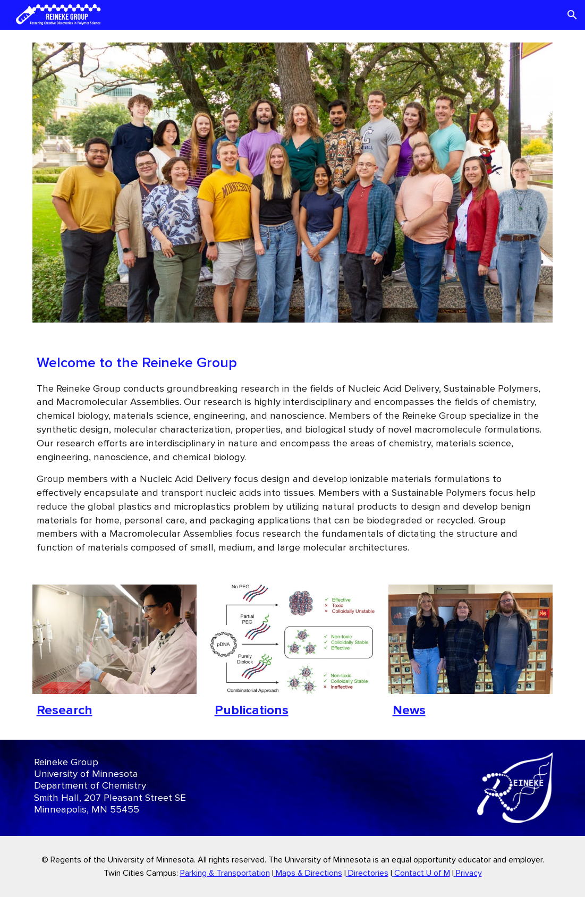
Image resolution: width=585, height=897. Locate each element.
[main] (292, 453)
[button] (572, 15)
